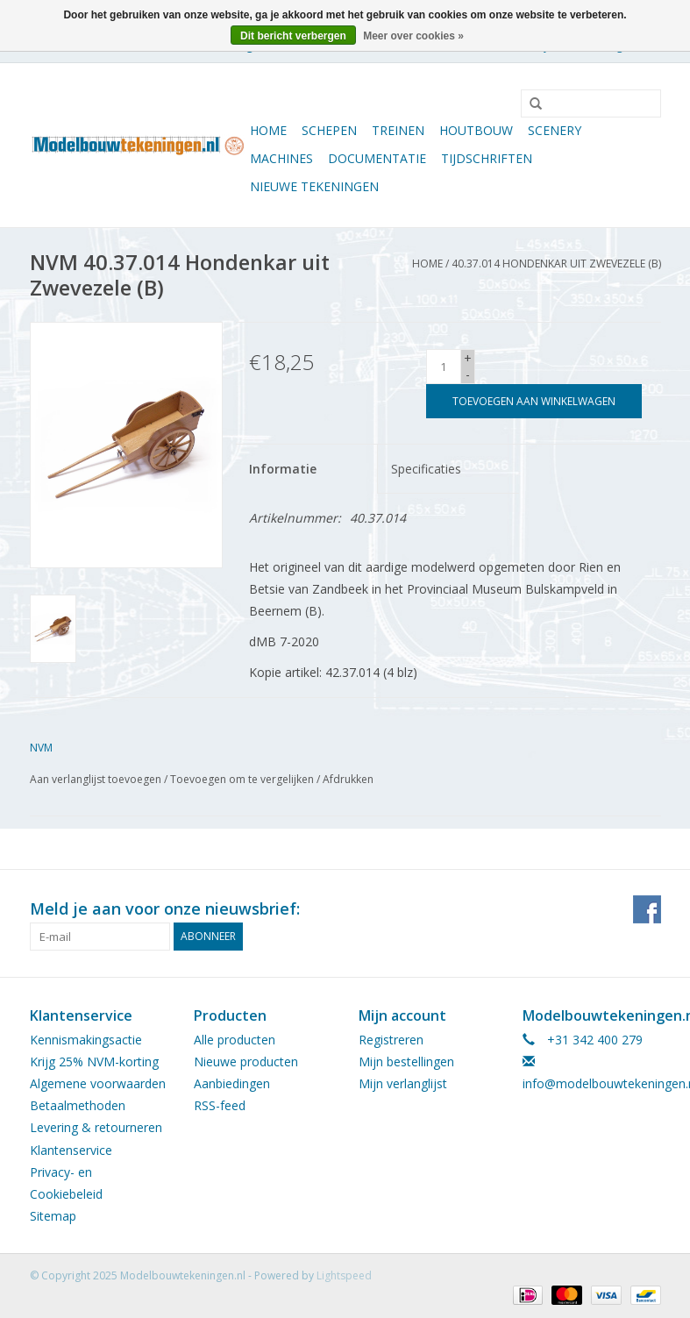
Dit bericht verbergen (293, 36)
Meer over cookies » (413, 36)
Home (268, 130)
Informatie (283, 468)
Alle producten (234, 1039)
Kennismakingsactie (86, 1039)
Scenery (554, 130)
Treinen (398, 130)
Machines (281, 158)
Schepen (329, 130)
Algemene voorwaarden (98, 1083)
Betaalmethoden (77, 1105)
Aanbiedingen (232, 1083)
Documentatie (377, 158)
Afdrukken (348, 779)
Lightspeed (344, 1275)
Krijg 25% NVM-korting (94, 1061)
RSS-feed (219, 1105)
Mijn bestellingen (406, 1061)
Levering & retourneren (96, 1127)
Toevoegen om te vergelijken (243, 779)
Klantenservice (71, 1150)
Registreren (391, 1039)
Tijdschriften (486, 158)
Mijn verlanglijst (403, 1083)
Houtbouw (476, 130)
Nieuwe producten (246, 1061)
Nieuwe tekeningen (314, 186)
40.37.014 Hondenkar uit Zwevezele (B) (556, 263)
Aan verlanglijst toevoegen (95, 779)
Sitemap (53, 1216)
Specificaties (426, 468)
